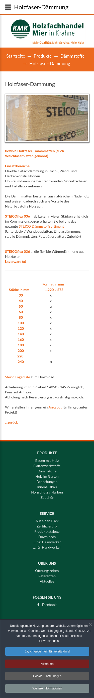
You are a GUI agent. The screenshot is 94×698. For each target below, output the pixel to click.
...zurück (11, 422)
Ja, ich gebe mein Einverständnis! (47, 652)
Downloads (47, 535)
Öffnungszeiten (47, 569)
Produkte (43, 56)
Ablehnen (47, 665)
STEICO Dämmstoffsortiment (41, 226)
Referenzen (47, 574)
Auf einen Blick (46, 519)
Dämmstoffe (72, 56)
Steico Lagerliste (17, 377)
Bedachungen (47, 480)
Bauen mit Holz (47, 459)
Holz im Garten (47, 474)
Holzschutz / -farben (47, 490)
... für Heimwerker (47, 540)
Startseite (15, 56)
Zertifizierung (47, 524)
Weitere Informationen (47, 689)
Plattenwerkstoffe (47, 464)
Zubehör (47, 496)
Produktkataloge (47, 529)
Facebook (49, 603)
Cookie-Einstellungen (47, 677)
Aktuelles (47, 579)
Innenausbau (47, 485)
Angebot (55, 407)
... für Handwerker (47, 545)
